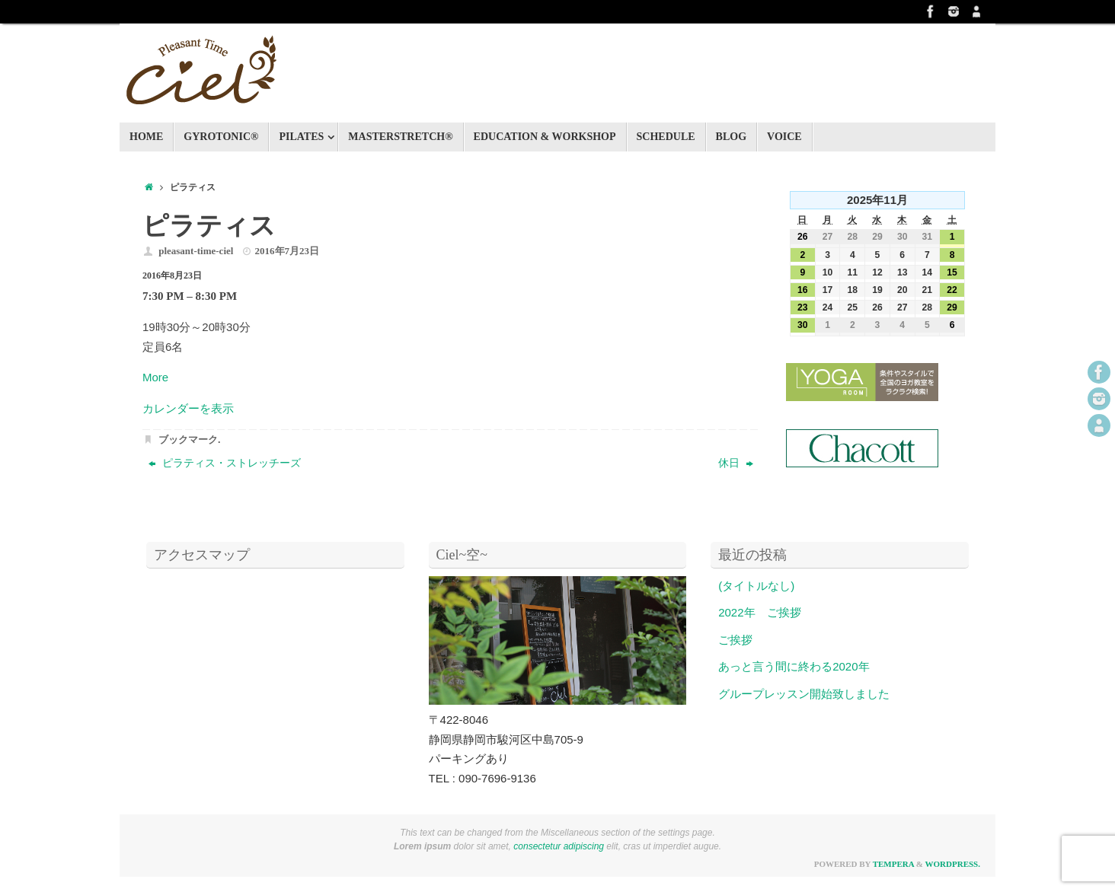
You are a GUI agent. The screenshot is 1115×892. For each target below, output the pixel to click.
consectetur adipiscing (558, 846)
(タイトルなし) (756, 585)
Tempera (893, 863)
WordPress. (952, 863)
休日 (735, 463)
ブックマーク (188, 439)
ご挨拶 (735, 639)
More (155, 377)
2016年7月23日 (287, 250)
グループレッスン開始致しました (804, 693)
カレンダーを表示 (188, 408)
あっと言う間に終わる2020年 (793, 666)
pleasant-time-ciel (195, 250)
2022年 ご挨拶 (759, 612)
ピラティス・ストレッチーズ (225, 463)
